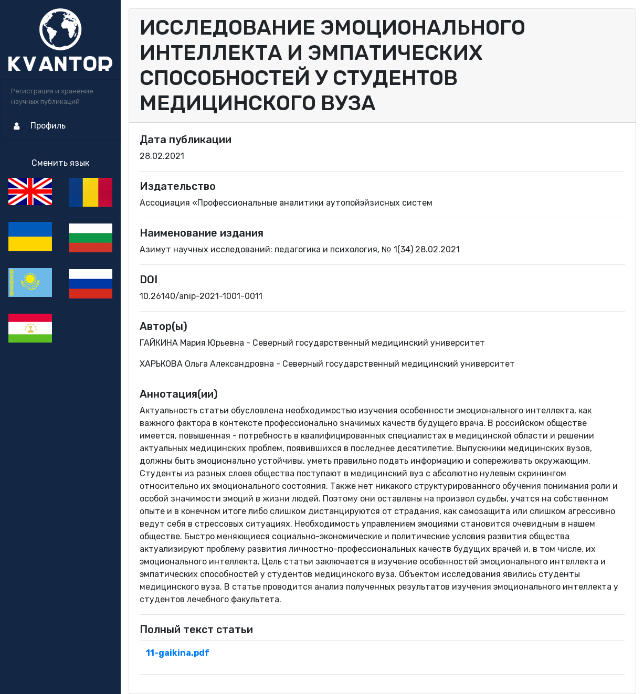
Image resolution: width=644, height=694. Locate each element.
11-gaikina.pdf (177, 653)
